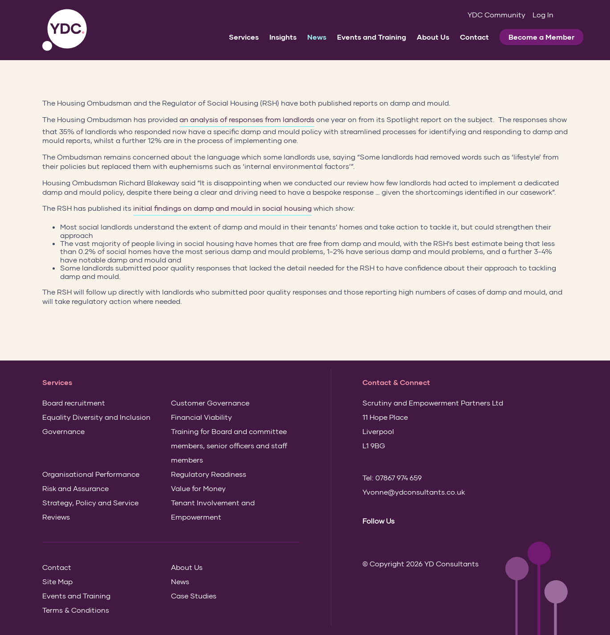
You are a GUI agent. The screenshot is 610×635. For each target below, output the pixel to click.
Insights (283, 37)
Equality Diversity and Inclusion (96, 417)
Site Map (57, 581)
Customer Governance (210, 402)
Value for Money (198, 488)
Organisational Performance (90, 474)
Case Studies (193, 595)
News (316, 37)
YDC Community (496, 14)
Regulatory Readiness (208, 474)
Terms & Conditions (75, 610)
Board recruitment (73, 402)
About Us (433, 37)
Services (244, 37)
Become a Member (541, 37)
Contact (474, 37)
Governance (63, 431)
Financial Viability (201, 417)
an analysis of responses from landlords (246, 119)
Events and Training (371, 37)
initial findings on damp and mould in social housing (222, 208)
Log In (543, 14)
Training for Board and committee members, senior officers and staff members (229, 445)
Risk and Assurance (75, 488)
